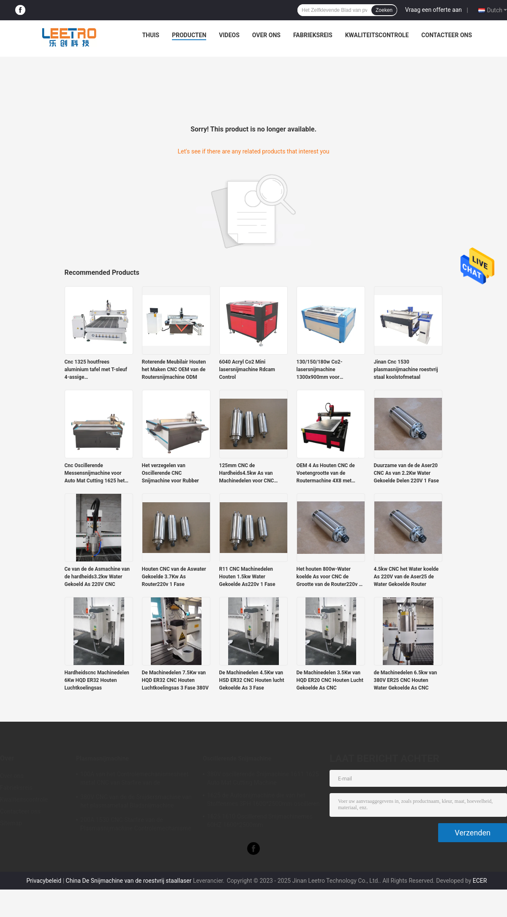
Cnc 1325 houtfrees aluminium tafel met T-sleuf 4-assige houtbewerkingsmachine (96, 370)
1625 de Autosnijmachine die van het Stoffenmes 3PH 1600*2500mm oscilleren (263, 799)
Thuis (150, 35)
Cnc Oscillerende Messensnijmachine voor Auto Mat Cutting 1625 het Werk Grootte (95, 474)
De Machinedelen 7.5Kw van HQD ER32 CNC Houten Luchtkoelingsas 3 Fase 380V (175, 680)
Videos (229, 35)
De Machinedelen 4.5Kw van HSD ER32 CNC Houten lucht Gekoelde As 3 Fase (251, 680)
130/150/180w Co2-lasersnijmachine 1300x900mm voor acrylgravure (320, 370)
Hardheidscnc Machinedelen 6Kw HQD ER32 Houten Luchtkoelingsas (97, 680)
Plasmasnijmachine (102, 758)
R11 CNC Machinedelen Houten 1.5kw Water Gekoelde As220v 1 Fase (247, 576)
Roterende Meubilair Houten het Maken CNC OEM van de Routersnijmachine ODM (174, 369)
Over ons (266, 35)
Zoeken (384, 10)
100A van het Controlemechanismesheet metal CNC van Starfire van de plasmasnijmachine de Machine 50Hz (134, 779)
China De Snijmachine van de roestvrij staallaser (129, 880)
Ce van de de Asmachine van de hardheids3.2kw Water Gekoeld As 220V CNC (97, 576)
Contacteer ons (446, 35)
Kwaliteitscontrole (377, 35)
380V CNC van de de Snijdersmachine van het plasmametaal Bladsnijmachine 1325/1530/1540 (136, 802)
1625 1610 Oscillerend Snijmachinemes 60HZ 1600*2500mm (260, 820)
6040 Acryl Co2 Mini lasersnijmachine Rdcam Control (247, 369)
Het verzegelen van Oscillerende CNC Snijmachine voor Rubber (170, 473)
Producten (189, 35)
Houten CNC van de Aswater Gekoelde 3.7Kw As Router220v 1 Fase (174, 576)
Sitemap (11, 823)
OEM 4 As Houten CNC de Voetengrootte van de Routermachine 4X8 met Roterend (326, 474)
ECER (480, 880)
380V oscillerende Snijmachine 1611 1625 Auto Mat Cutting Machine (263, 778)
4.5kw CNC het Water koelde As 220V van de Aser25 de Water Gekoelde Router (406, 576)
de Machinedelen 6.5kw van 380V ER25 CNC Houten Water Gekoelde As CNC (405, 680)
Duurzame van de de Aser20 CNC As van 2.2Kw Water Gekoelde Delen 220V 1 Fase (406, 473)
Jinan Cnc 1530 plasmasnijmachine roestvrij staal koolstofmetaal (406, 369)
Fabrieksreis (313, 35)
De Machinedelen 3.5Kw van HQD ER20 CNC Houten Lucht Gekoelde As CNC (330, 680)
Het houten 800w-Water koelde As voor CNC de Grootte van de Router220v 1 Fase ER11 (329, 577)
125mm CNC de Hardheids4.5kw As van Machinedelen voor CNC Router (246, 474)
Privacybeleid (44, 880)
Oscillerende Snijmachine (237, 758)
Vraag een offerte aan (433, 9)
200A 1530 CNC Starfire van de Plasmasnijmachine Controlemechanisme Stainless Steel (135, 825)
